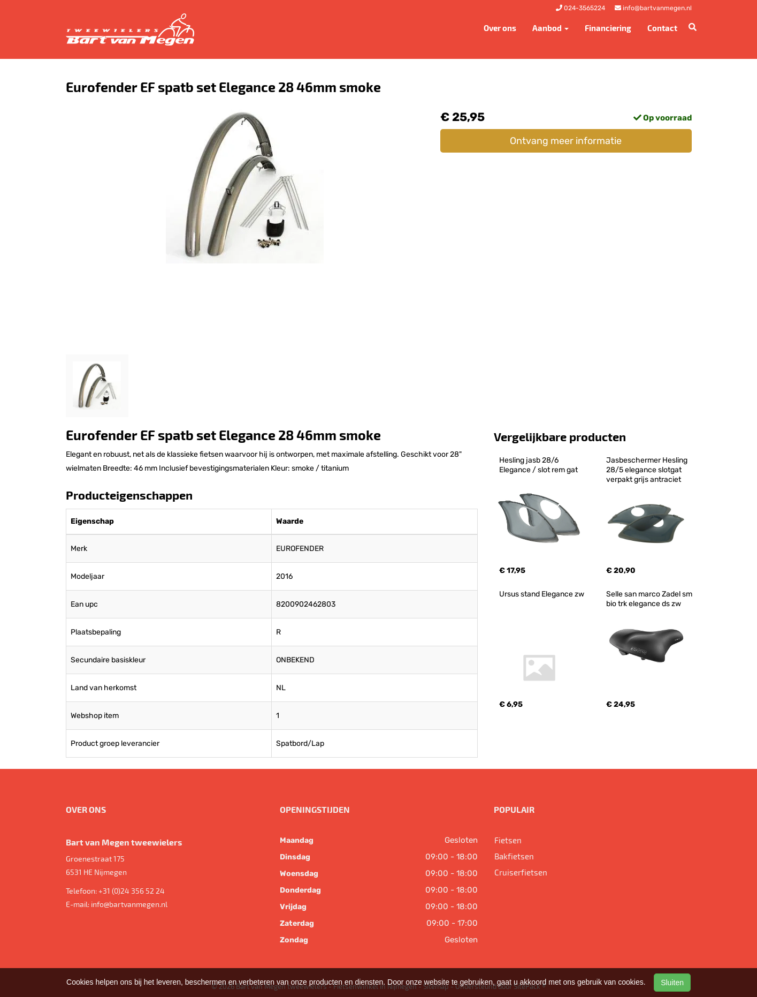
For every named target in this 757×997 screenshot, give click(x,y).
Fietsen (508, 840)
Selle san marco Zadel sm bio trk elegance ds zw (650, 599)
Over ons (500, 28)
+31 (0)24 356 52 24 (131, 890)
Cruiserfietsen (520, 872)
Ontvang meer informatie (566, 141)
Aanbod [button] (550, 28)
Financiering (608, 28)
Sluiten (672, 982)
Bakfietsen (514, 856)
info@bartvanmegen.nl (129, 904)
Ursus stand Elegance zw (541, 594)
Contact (662, 28)
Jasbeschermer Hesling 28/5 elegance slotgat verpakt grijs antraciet (647, 470)
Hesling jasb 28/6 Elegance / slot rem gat (538, 465)
